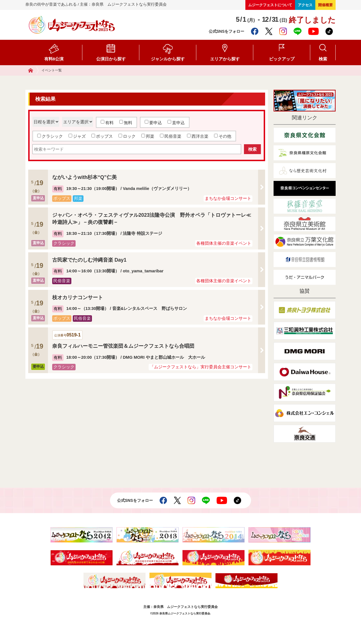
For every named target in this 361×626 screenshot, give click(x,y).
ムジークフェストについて (270, 5)
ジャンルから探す (168, 58)
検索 (323, 58)
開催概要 (325, 5)
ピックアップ (281, 58)
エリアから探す (225, 58)
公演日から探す (111, 58)
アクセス (305, 5)
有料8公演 (53, 58)
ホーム (33, 70)
